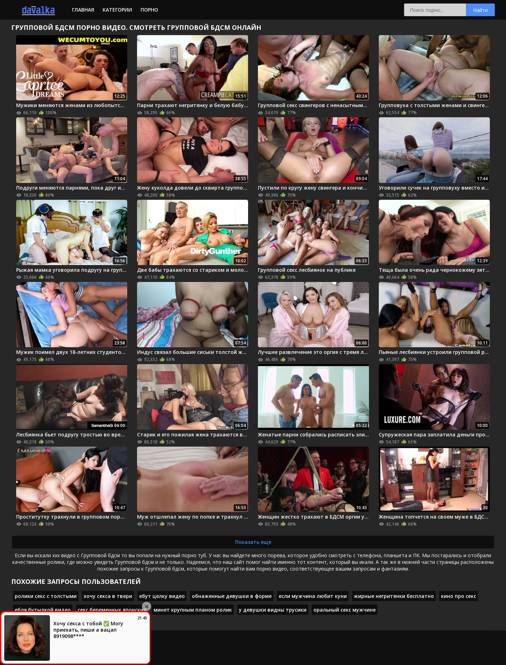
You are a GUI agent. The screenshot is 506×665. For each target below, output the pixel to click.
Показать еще (253, 542)
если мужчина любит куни (313, 596)
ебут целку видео (162, 596)
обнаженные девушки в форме (232, 596)
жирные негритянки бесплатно (394, 596)
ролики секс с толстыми (46, 596)
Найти (480, 10)
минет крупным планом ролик (193, 609)
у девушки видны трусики (272, 609)
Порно (149, 9)
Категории (117, 9)
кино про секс (458, 596)
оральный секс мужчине (344, 609)
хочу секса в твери (108, 596)
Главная (83, 9)
